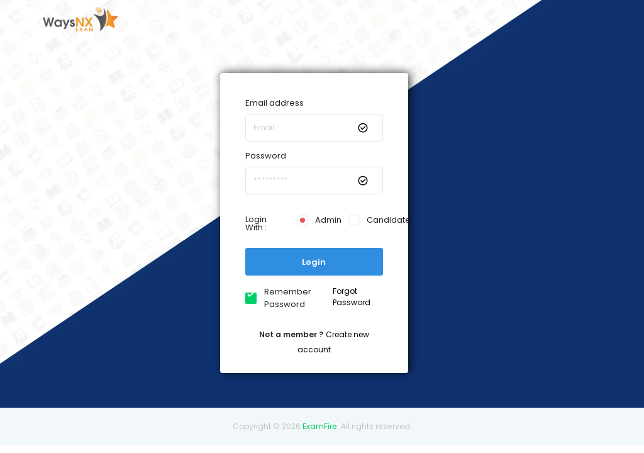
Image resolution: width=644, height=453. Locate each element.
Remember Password (284, 298)
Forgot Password (351, 297)
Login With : (256, 223)
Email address (274, 103)
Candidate (365, 220)
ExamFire (320, 426)
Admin (313, 220)
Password (265, 156)
